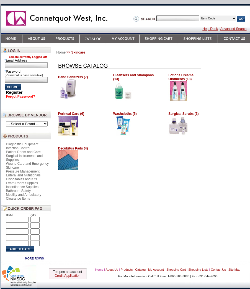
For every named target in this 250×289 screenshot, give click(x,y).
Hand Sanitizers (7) (73, 77)
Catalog (140, 269)
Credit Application (67, 276)
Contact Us (218, 269)
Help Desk (210, 29)
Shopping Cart (176, 269)
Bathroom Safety (18, 191)
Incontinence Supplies (22, 187)
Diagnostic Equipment (22, 144)
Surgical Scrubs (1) (183, 114)
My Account (156, 269)
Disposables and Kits (21, 179)
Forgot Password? (20, 96)
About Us (112, 269)
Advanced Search (233, 29)
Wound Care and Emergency (27, 164)
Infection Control (18, 148)
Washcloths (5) (125, 114)
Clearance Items (18, 199)
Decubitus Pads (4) (73, 148)
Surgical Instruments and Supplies (24, 158)
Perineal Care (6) (71, 114)
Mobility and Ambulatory (23, 195)
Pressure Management (23, 171)
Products (127, 269)
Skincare (12, 167)
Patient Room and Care (23, 152)
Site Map (234, 269)
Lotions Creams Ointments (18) (181, 77)
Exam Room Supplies (22, 183)
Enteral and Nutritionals (23, 175)
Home (61, 52)
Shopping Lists (198, 269)
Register (14, 92)
